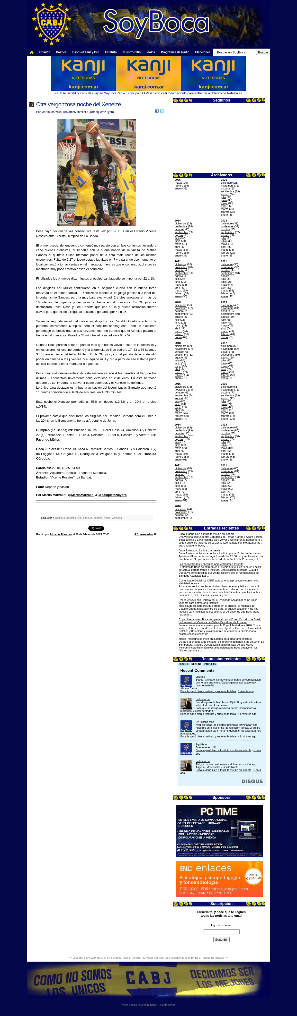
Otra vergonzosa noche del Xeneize (78, 104)
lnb (79, 517)
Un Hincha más (205, 721)
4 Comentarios (144, 534)
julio (223, 197)
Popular (210, 664)
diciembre (227, 182)
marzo (178, 182)
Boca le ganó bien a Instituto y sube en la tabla (206, 533)
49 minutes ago (247, 736)
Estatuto (111, 52)
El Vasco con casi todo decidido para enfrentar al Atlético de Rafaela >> (192, 93)
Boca (51, 345)
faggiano (60, 517)
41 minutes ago (247, 713)
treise (107, 517)
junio (224, 200)
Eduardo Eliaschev (61, 534)
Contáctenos (167, 1004)
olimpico (87, 517)
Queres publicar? (148, 1004)
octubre (225, 188)
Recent (196, 664)
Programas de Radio (175, 52)
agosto (225, 194)
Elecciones (202, 52)
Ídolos (150, 52)
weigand (117, 517)
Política (61, 52)
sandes (98, 517)
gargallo (71, 517)
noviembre (227, 185)
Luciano (200, 676)
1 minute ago (246, 691)
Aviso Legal (128, 1004)
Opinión (44, 52)
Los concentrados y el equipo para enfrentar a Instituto (211, 564)
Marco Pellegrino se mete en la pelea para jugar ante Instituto (215, 638)
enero (178, 188)
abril (223, 206)
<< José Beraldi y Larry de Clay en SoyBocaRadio (89, 93)
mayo (224, 203)
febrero (179, 185)
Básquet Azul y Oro (85, 52)
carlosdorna (203, 699)
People (184, 664)
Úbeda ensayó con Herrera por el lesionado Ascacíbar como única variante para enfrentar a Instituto (218, 601)
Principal (133, 93)
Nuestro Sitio (132, 52)
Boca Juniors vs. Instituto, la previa (199, 550)
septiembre (227, 191)
